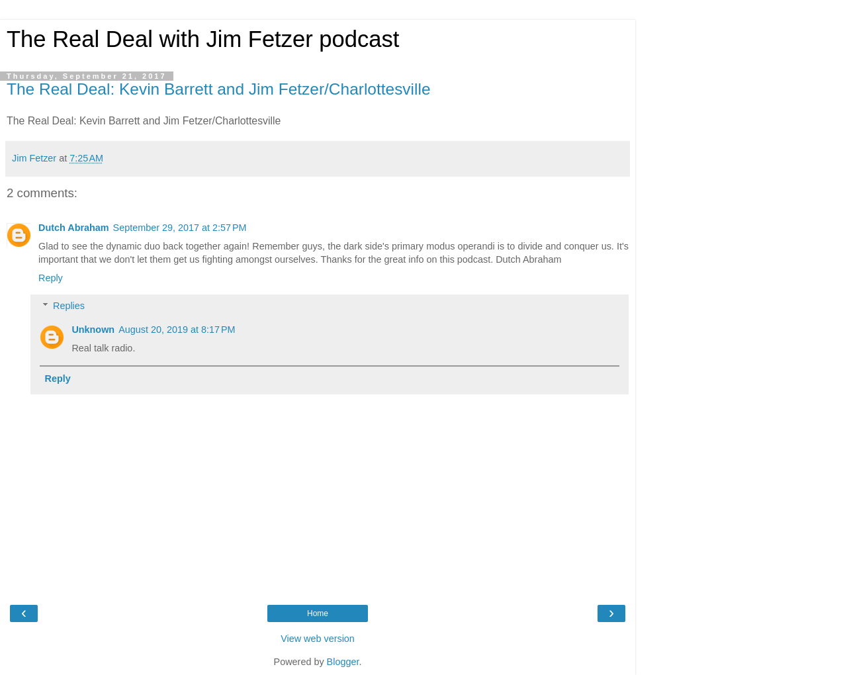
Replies (69, 305)
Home (317, 613)
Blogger (343, 661)
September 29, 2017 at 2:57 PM (180, 227)
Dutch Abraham (73, 227)
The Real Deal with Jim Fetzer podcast (203, 39)
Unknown (92, 329)
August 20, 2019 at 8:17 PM (176, 329)
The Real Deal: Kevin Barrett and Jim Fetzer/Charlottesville (219, 89)
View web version (318, 638)
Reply (50, 278)
